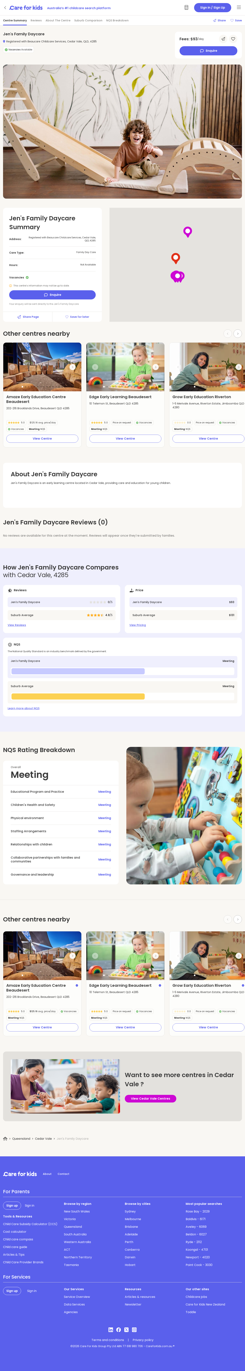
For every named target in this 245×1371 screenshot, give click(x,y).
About (47, 1174)
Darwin (130, 1257)
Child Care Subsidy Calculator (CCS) (30, 1224)
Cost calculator (14, 1231)
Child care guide (15, 1247)
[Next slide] (238, 333)
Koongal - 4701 (197, 1249)
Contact (63, 1174)
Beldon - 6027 (196, 1234)
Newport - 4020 (198, 1257)
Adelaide (131, 1234)
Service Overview (77, 1297)
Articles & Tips (13, 1254)
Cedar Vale (43, 1138)
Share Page (28, 317)
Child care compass (18, 1239)
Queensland (21, 1138)
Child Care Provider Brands (23, 1262)
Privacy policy (143, 1340)
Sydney (130, 1211)
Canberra (132, 1249)
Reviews (36, 20)
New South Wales (77, 1211)
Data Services (74, 1304)
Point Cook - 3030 (199, 1265)
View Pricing (137, 625)
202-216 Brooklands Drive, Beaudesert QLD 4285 (37, 408)
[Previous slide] (12, 367)
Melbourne (133, 1219)
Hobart (130, 1265)
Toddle (191, 1312)
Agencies (71, 1312)
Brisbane (131, 1227)
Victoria (70, 1219)
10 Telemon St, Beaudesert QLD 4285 (113, 403)
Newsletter (133, 1304)
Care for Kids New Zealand (205, 1304)
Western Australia (77, 1242)
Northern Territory (78, 1257)
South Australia (75, 1234)
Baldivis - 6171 (196, 1219)
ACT (67, 1249)
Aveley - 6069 (196, 1227)
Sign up (12, 1205)
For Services (16, 1277)
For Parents (16, 1192)
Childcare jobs (196, 1297)
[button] (22, 386)
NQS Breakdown (117, 20)
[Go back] (5, 7)
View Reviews (17, 625)
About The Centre (58, 20)
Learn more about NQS (23, 708)
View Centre (42, 438)
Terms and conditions (107, 1340)
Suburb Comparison (88, 20)
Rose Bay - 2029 (198, 1211)
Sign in (29, 1205)
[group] (42, 367)
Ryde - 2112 (194, 1242)
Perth (129, 1242)
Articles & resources (140, 1297)
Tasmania (71, 1265)
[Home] (5, 1139)
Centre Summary (15, 20)
